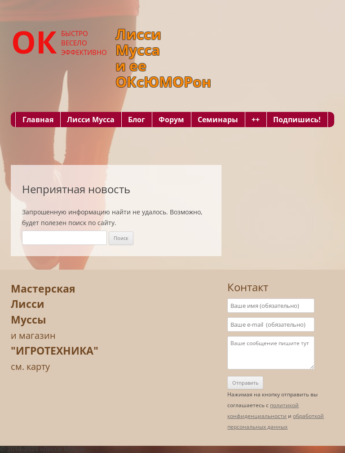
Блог (136, 119)
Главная (37, 119)
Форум (171, 119)
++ (256, 119)
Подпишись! (297, 119)
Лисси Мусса (91, 119)
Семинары (218, 119)
